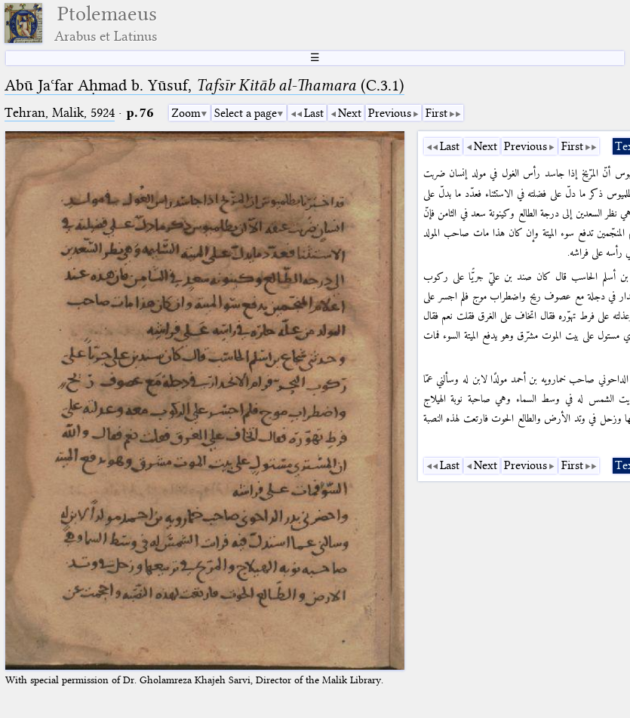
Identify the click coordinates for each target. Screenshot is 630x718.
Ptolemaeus (105, 23)
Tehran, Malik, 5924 (60, 113)
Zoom (186, 113)
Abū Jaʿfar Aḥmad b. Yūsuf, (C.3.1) (204, 85)
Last (314, 113)
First (436, 113)
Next (349, 113)
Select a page (245, 113)
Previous (389, 113)
